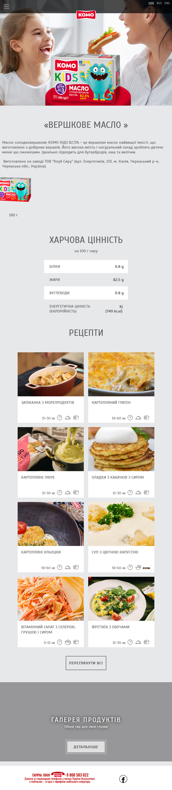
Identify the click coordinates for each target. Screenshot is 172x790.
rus (159, 3)
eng (167, 3)
